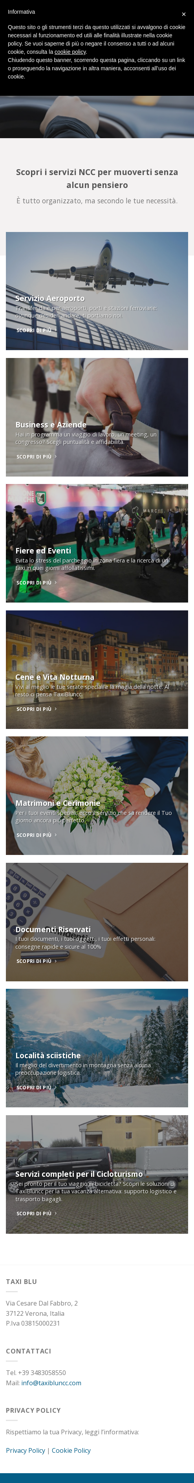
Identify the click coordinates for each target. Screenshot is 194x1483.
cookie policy (70, 52)
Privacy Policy (25, 1450)
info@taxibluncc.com (51, 1383)
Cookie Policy (71, 1450)
